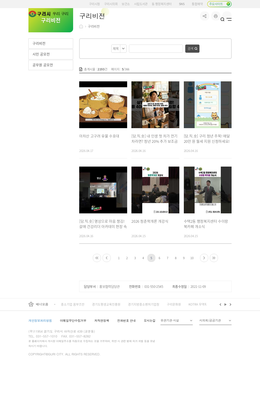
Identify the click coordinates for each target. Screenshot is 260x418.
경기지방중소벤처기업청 (143, 335)
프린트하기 (215, 46)
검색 (190, 79)
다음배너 (230, 335)
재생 (225, 335)
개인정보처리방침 (40, 351)
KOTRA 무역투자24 (200, 335)
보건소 (126, 4)
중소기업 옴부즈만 (72, 335)
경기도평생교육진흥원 (106, 335)
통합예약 (197, 4)
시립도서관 (141, 4)
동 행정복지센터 (161, 4)
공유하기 (204, 46)
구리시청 (94, 4)
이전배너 (221, 335)
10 (191, 288)
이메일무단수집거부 (73, 351)
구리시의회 (111, 4)
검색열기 (222, 19)
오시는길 (150, 351)
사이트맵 (229, 19)
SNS (183, 4)
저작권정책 (101, 351)
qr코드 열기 (227, 46)
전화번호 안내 (126, 351)
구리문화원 (174, 335)
